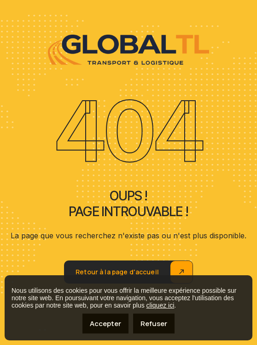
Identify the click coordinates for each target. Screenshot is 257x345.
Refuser (153, 323)
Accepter (105, 323)
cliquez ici (160, 305)
